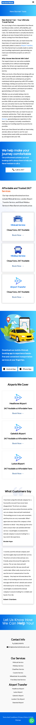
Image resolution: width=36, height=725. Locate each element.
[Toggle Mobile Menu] (33, 2)
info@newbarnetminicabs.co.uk (18, 647)
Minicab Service (18, 662)
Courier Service (18, 673)
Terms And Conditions (10, 717)
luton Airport (18, 692)
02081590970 (18, 643)
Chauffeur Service (18, 669)
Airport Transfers (27, 45)
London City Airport (18, 699)
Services (4, 119)
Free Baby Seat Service (18, 680)
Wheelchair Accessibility (18, 676)
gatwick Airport (18, 695)
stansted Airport (18, 702)
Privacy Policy (23, 717)
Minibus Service (18, 666)
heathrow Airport (18, 688)
